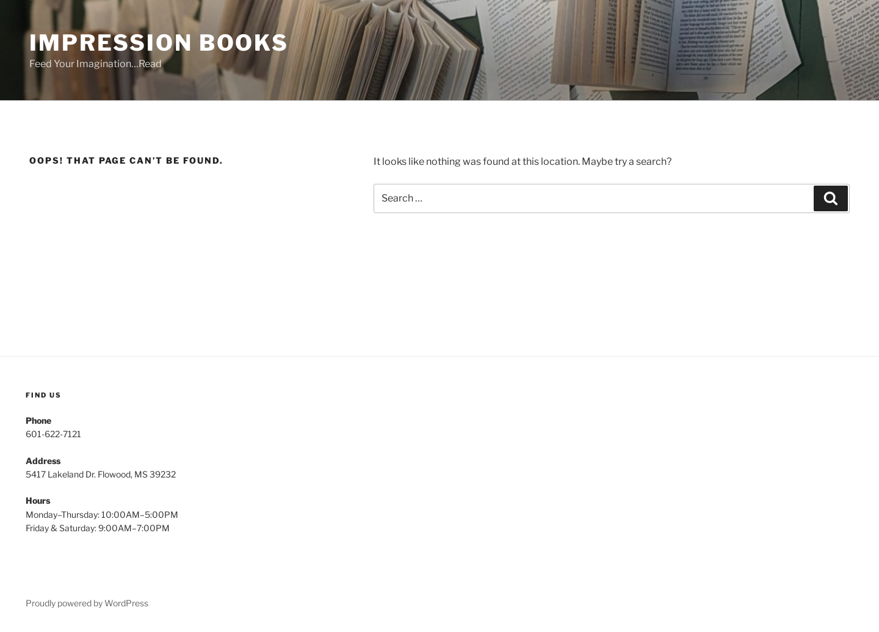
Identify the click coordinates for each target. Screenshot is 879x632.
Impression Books (159, 42)
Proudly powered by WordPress (87, 603)
